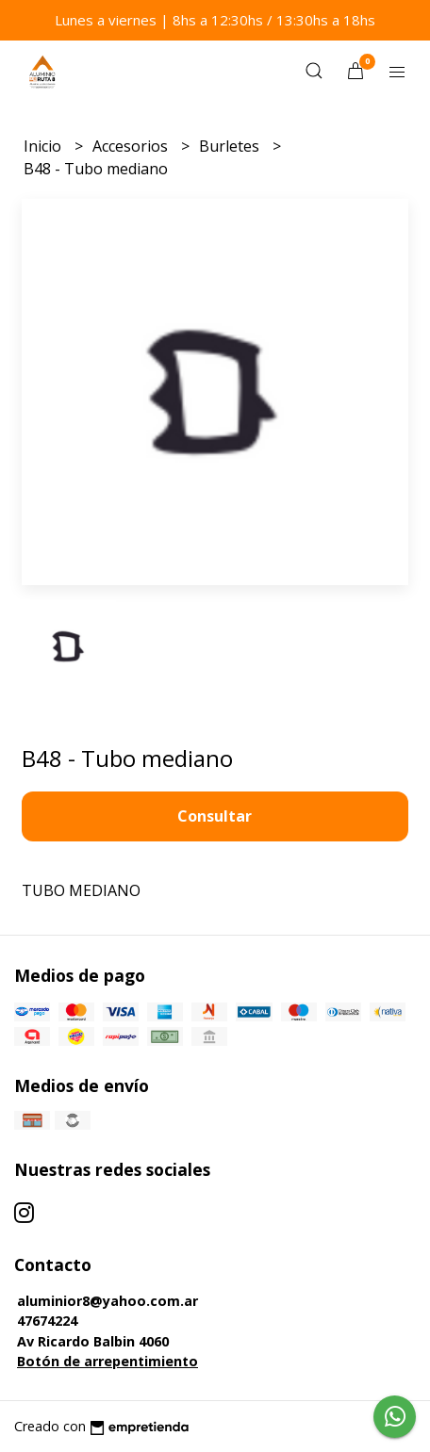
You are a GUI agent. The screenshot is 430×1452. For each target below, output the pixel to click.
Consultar (214, 816)
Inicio (44, 146)
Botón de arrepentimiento (107, 1361)
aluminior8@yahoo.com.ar (107, 1301)
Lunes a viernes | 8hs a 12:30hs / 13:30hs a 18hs (215, 19)
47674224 (47, 1321)
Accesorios (132, 146)
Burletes (231, 146)
